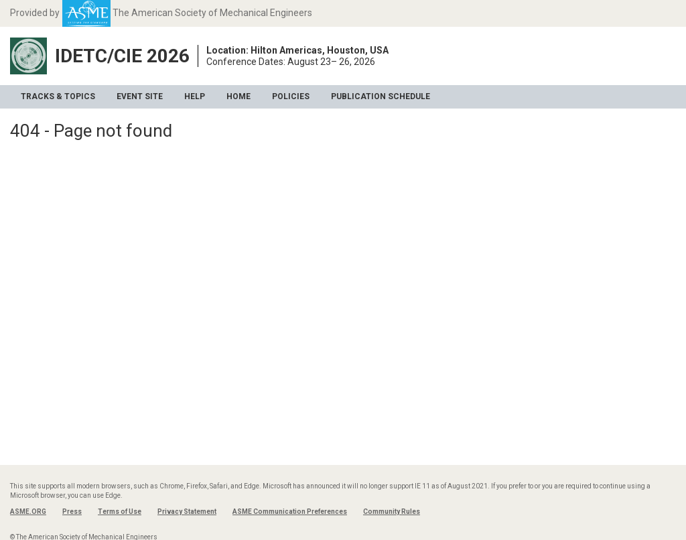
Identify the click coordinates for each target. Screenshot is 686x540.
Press (72, 511)
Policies (291, 96)
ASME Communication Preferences (289, 511)
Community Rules (391, 511)
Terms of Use (119, 511)
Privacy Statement (186, 511)
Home (238, 96)
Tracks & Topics (58, 96)
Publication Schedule (380, 96)
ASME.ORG (28, 511)
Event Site (140, 96)
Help (194, 96)
